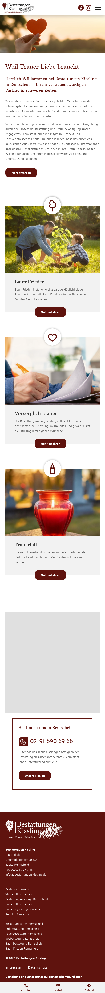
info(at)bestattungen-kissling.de (25, 874)
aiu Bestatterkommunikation (63, 976)
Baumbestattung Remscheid (24, 943)
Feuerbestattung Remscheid (23, 933)
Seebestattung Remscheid (22, 938)
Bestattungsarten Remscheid (24, 923)
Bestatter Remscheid (18, 889)
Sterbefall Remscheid (19, 894)
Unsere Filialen (35, 775)
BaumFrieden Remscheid (21, 948)
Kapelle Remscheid (17, 913)
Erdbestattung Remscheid (22, 928)
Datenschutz (37, 967)
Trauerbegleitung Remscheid (24, 908)
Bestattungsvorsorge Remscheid (26, 898)
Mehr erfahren (21, 172)
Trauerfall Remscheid (19, 903)
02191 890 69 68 (51, 741)
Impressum (13, 967)
